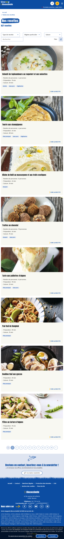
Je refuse (41, 536)
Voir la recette (55, 91)
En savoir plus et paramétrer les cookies (20, 536)
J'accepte (53, 536)
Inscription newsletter (32, 473)
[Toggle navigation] (62, 4)
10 (51, 448)
